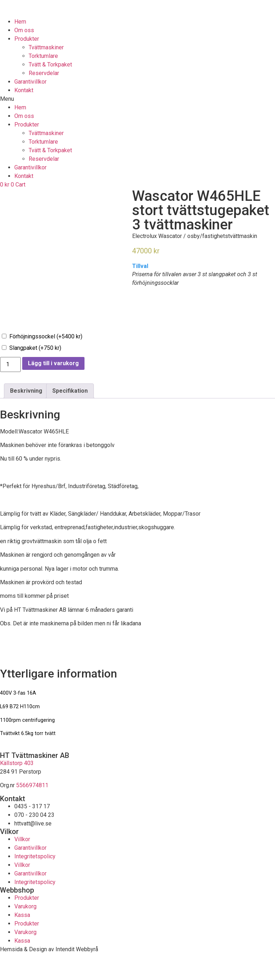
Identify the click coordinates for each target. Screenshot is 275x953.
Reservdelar (44, 73)
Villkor (22, 838)
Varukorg (25, 905)
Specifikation (70, 390)
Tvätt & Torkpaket (50, 64)
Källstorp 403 (17, 762)
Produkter (26, 38)
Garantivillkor (30, 81)
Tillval (140, 266)
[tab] (26, 390)
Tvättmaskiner (46, 47)
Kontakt (23, 90)
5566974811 (32, 784)
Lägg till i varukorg (53, 362)
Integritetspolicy (35, 855)
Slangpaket (35, 347)
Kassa (22, 914)
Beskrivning (26, 390)
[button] (137, 99)
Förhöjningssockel (45, 336)
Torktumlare (43, 56)
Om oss (24, 30)
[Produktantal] (10, 364)
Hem (20, 21)
